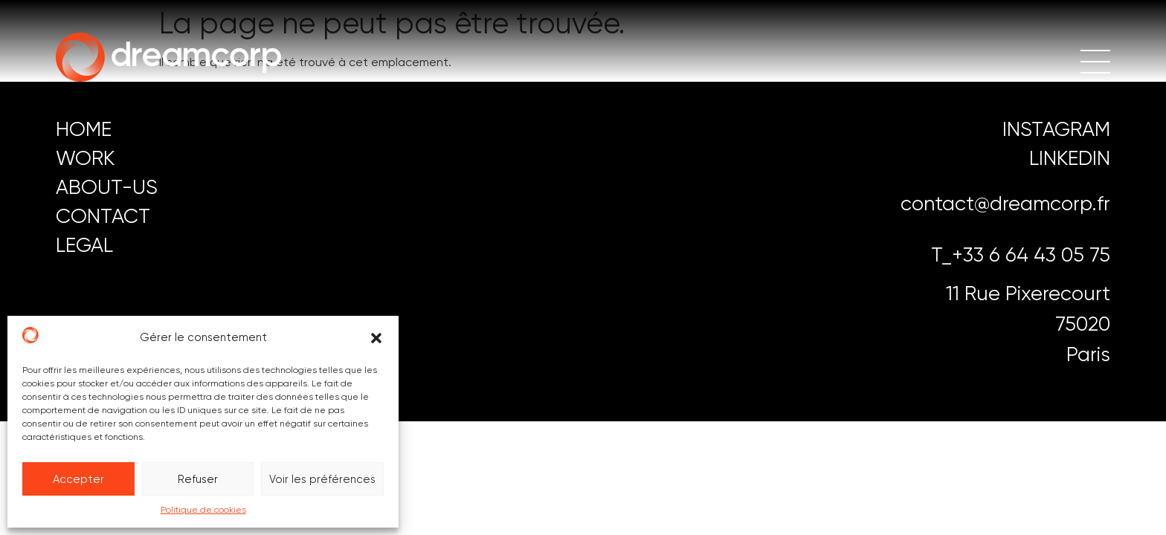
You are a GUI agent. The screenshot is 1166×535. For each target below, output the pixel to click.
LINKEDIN (1069, 157)
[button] (376, 338)
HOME (84, 128)
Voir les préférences (322, 479)
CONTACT (103, 215)
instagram (1056, 128)
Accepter (78, 479)
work (85, 157)
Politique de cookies (203, 510)
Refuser (198, 479)
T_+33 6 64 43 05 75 (1020, 254)
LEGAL (84, 244)
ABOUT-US (107, 186)
